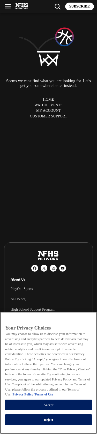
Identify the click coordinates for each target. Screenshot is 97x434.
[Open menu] (7, 6)
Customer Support (48, 116)
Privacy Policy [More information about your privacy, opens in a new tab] (22, 394)
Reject (48, 420)
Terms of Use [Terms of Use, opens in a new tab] (43, 394)
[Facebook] (34, 268)
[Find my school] (57, 6)
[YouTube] (62, 268)
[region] (48, 373)
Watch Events (48, 105)
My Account (48, 110)
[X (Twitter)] (44, 268)
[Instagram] (53, 268)
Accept (48, 405)
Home (48, 99)
